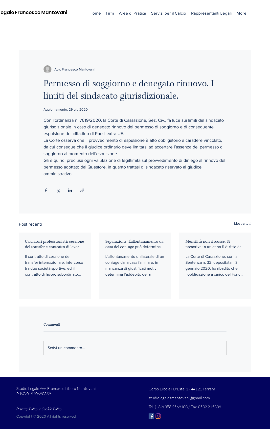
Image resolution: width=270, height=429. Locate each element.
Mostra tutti (242, 223)
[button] (132, 13)
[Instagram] (158, 416)
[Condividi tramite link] (82, 190)
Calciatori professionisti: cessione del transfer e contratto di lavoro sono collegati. (54, 244)
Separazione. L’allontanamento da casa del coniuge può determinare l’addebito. (134, 244)
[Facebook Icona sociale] (151, 416)
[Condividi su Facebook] (46, 190)
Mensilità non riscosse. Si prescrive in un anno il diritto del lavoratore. (214, 244)
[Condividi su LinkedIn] (70, 190)
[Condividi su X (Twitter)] (58, 190)
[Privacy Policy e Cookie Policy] (39, 409)
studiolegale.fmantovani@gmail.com (179, 397)
